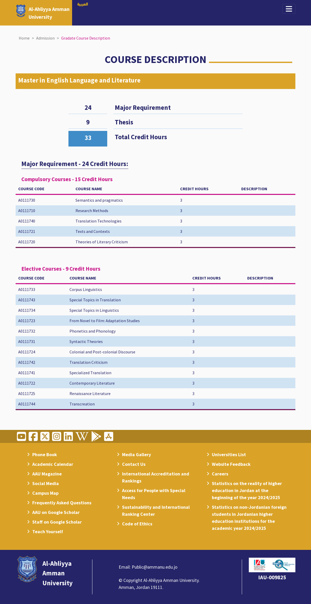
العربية (82, 4)
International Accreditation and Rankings (155, 477)
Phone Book (44, 454)
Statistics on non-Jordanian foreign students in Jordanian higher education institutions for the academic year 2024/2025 (249, 517)
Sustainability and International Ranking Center (156, 510)
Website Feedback (231, 464)
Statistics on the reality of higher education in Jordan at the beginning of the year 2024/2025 (247, 490)
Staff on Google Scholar (57, 522)
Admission (45, 38)
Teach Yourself (47, 532)
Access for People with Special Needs (153, 493)
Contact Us (133, 464)
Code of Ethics (137, 524)
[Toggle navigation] (289, 9)
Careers (220, 474)
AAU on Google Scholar (56, 512)
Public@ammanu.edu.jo (154, 567)
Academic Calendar (52, 464)
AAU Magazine (47, 474)
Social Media (45, 483)
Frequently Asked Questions (61, 503)
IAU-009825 (272, 577)
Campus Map (45, 493)
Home (24, 38)
